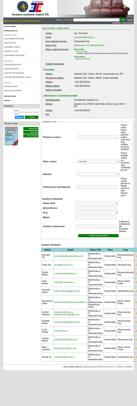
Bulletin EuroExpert (14, 90)
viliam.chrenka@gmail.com (67, 291)
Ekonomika (79, 49)
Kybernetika (79, 57)
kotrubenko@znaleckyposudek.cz (70, 302)
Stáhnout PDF (33, 128)
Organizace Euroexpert (15, 55)
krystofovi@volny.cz (63, 312)
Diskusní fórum (10, 96)
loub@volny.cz (61, 331)
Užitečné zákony (12, 69)
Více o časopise (32, 136)
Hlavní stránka (10, 26)
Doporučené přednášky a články (18, 77)
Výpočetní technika (82, 59)
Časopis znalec (12, 86)
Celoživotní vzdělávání (15, 73)
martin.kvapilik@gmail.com (67, 322)
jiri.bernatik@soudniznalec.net (68, 256)
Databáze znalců (10, 31)
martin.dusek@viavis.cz (65, 273)
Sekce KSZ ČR (127, 23)
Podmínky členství (13, 47)
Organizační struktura (15, 39)
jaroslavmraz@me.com (65, 348)
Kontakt (7, 100)
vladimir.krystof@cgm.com (67, 314)
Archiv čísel (34, 132)
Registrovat (19, 117)
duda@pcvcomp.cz (63, 265)
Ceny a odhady (81, 51)
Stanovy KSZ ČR (12, 51)
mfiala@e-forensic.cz (64, 282)
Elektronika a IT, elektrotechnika (89, 45)
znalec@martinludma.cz (65, 339)
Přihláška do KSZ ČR (13, 64)
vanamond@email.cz (84, 37)
